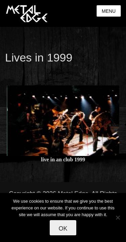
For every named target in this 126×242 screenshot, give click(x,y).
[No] (117, 217)
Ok (62, 228)
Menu (109, 11)
